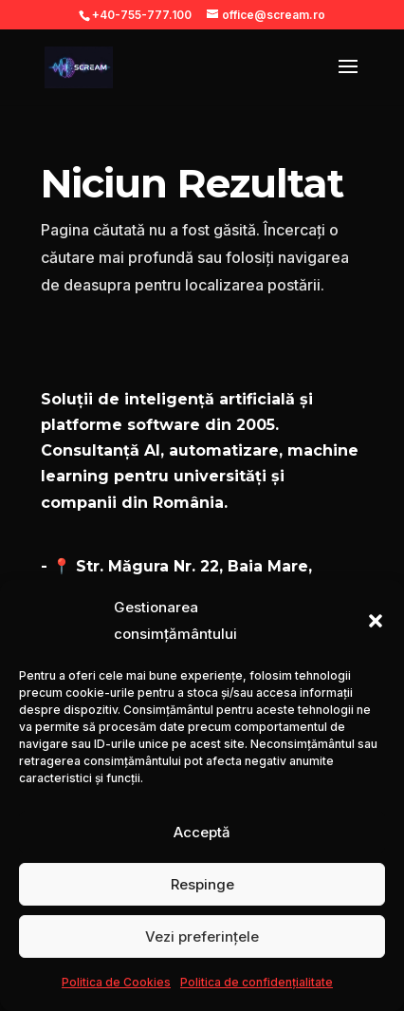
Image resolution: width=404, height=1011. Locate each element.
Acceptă (202, 832)
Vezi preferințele (202, 936)
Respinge (202, 884)
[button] (375, 620)
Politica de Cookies (116, 982)
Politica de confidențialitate (256, 982)
